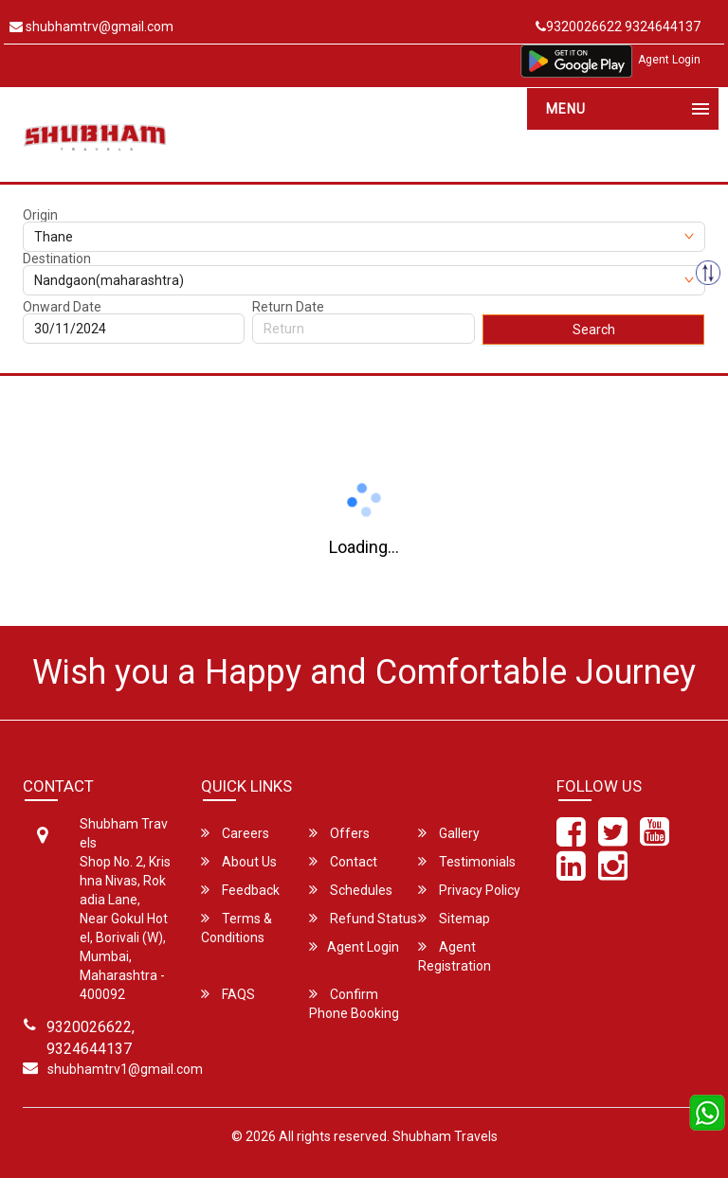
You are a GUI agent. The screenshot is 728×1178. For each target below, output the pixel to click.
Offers (339, 833)
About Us (239, 861)
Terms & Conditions (236, 927)
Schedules (350, 890)
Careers (235, 833)
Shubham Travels (445, 1136)
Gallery (449, 833)
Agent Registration (454, 955)
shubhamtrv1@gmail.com (125, 1069)
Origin (40, 215)
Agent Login (669, 59)
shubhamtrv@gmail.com (91, 26)
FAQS (228, 994)
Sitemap (454, 918)
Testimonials (467, 861)
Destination (57, 258)
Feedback (240, 890)
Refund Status (363, 918)
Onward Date (62, 306)
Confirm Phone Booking (354, 1003)
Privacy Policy (469, 890)
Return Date (288, 306)
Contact (343, 861)
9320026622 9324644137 (618, 26)
